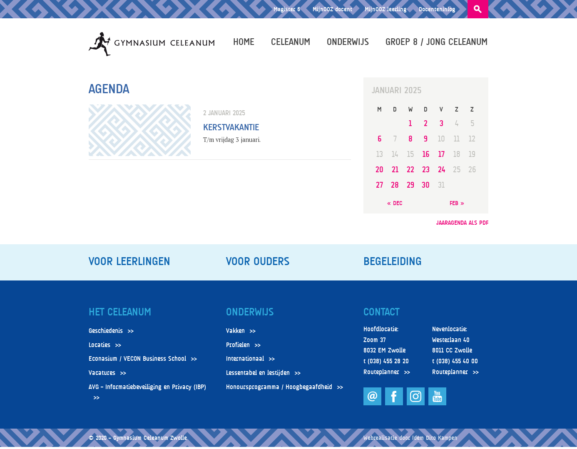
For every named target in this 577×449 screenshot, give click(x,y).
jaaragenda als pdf (462, 224)
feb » (457, 204)
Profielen (238, 346)
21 (395, 171)
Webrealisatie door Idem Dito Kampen (410, 439)
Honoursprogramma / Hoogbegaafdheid (279, 388)
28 (395, 187)
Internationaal (245, 361)
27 (379, 187)
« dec (395, 204)
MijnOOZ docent (332, 8)
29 (410, 187)
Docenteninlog (437, 8)
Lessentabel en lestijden (258, 375)
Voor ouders (257, 263)
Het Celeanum (120, 314)
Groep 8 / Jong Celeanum (437, 42)
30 (426, 187)
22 (410, 171)
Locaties (99, 346)
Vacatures (102, 375)
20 (379, 171)
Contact (381, 314)
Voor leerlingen (129, 263)
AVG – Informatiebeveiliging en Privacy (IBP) (147, 388)
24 (441, 171)
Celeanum (291, 42)
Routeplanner (381, 373)
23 (426, 171)
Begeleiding (392, 263)
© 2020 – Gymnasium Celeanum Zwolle (138, 439)
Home (244, 42)
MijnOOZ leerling (385, 8)
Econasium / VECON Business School (137, 361)
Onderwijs (349, 42)
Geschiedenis (106, 333)
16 (426, 156)
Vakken (235, 333)
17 (441, 156)
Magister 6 (287, 8)
